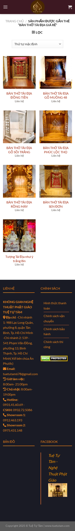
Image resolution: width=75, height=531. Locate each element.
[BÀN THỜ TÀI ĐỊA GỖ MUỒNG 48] (55, 72)
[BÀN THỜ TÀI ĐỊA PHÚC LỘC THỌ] (55, 126)
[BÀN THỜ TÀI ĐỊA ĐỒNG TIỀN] (19, 72)
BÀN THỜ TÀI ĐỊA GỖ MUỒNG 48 (56, 95)
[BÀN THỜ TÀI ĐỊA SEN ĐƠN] (55, 181)
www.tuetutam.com (57, 525)
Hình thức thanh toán (55, 305)
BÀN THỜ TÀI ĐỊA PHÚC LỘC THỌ (56, 150)
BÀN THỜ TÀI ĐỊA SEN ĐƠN (56, 204)
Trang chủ (14, 21)
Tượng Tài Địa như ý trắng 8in (19, 259)
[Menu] (5, 7)
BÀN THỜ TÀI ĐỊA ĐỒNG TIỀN (19, 95)
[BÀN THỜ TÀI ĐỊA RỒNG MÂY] (19, 181)
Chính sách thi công (53, 344)
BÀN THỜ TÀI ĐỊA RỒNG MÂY (19, 204)
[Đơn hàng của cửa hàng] (37, 44)
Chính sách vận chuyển (54, 318)
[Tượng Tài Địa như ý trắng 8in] (19, 235)
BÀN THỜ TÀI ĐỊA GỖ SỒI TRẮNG (19, 150)
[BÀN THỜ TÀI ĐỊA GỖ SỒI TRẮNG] (19, 126)
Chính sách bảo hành (54, 331)
